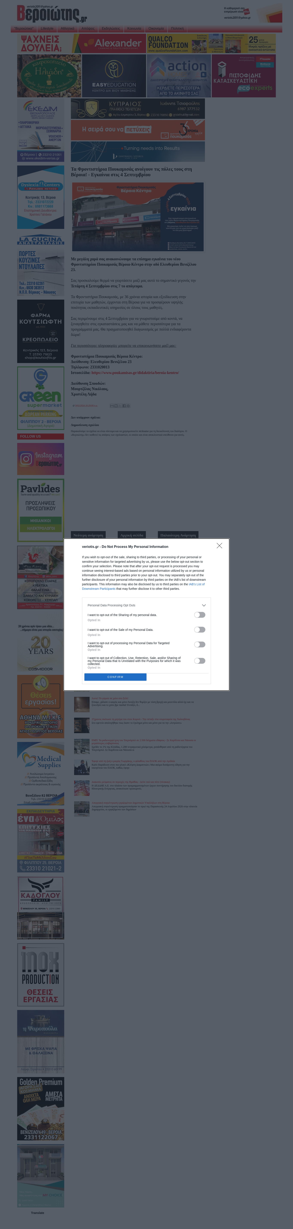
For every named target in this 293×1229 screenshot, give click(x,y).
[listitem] (146, 605)
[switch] (199, 615)
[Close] (221, 547)
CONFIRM (115, 677)
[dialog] (146, 615)
